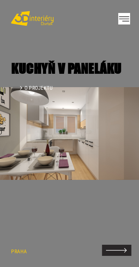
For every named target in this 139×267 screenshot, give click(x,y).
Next (120, 133)
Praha (19, 251)
